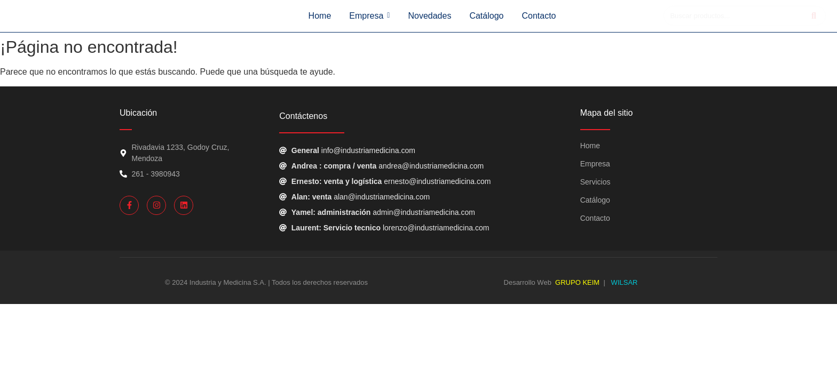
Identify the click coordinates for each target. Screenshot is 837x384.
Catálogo (595, 200)
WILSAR (623, 282)
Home (590, 145)
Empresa (595, 163)
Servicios (595, 182)
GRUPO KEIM (577, 282)
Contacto (595, 218)
